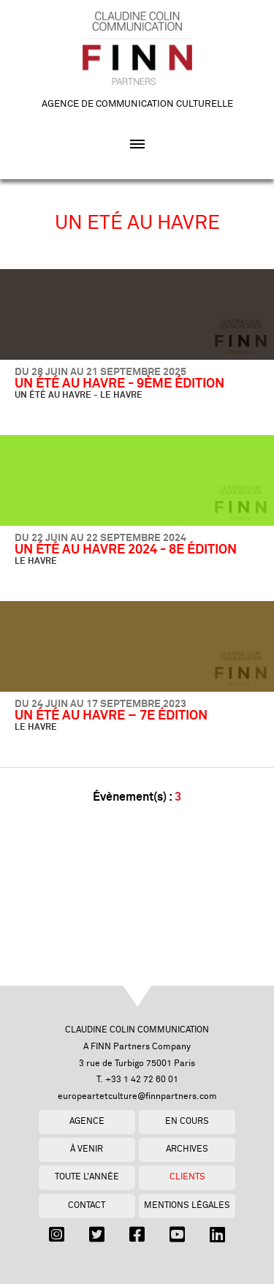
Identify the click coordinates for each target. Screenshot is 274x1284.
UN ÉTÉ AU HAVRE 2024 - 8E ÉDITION (126, 549)
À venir (86, 1149)
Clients (187, 1177)
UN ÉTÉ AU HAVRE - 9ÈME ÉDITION (119, 383)
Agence (86, 1121)
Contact (86, 1205)
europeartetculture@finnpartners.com (137, 1096)
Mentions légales (187, 1205)
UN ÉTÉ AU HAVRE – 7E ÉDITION (111, 715)
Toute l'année (87, 1177)
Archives (187, 1149)
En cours (187, 1121)
